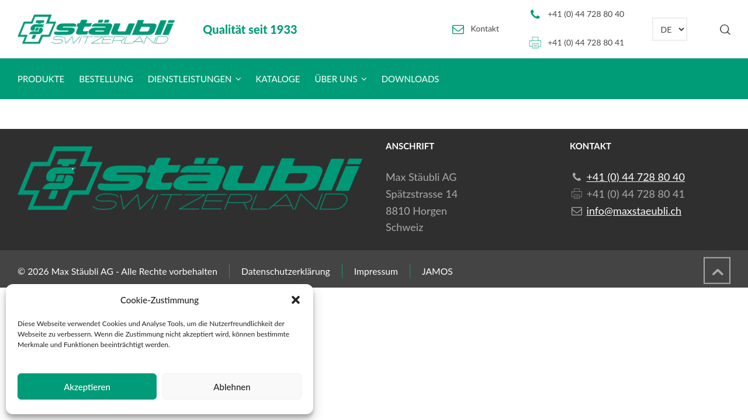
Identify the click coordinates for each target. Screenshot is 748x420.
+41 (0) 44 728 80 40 (586, 14)
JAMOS (437, 270)
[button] (296, 300)
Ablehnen (231, 387)
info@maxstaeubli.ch (634, 210)
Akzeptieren (87, 387)
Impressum (376, 270)
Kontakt (485, 28)
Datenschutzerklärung (285, 270)
